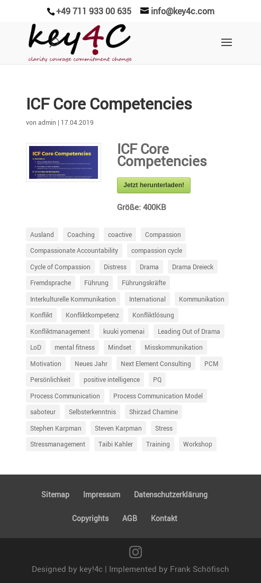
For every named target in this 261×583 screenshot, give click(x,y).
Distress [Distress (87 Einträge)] (115, 266)
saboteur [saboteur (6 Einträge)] (43, 411)
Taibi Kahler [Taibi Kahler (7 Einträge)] (115, 444)
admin (47, 122)
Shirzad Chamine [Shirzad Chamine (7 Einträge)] (153, 411)
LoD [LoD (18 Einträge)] (35, 347)
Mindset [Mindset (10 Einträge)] (119, 347)
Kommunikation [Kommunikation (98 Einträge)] (201, 299)
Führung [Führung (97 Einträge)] (96, 282)
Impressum (101, 494)
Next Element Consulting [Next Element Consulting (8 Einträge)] (156, 363)
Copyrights (90, 518)
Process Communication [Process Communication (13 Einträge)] (65, 395)
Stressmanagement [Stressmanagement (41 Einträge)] (57, 444)
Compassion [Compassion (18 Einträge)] (163, 234)
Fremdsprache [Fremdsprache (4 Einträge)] (50, 282)
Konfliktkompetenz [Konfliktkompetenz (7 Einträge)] (92, 315)
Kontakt (164, 518)
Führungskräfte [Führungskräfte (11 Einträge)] (144, 282)
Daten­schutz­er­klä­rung (171, 494)
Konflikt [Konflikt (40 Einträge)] (41, 315)
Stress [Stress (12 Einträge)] (164, 428)
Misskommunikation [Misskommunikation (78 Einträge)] (174, 347)
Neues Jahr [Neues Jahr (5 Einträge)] (91, 363)
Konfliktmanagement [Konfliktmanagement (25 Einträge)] (60, 331)
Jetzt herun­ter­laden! (153, 185)
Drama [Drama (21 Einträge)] (149, 266)
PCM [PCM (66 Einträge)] (211, 363)
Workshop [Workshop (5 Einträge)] (197, 444)
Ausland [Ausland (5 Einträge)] (42, 234)
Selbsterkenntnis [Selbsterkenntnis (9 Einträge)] (92, 411)
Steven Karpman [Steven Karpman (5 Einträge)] (118, 428)
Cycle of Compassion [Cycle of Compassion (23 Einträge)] (60, 266)
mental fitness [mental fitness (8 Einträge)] (75, 347)
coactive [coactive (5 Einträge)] (120, 234)
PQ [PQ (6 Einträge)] (157, 379)
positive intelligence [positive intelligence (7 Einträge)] (112, 379)
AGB (129, 518)
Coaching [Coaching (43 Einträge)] (81, 234)
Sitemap (55, 494)
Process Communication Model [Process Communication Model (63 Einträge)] (158, 395)
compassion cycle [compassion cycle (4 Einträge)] (156, 250)
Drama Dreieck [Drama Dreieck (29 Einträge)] (192, 266)
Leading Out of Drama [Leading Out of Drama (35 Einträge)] (189, 331)
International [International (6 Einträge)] (147, 299)
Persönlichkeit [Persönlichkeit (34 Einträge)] (50, 379)
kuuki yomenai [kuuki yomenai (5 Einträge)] (124, 331)
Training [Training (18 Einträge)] (158, 444)
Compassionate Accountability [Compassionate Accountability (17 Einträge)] (74, 250)
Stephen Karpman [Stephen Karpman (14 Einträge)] (56, 428)
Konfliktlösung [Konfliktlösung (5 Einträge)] (153, 315)
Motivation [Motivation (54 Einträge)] (45, 363)
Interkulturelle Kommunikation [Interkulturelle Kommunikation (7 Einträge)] (73, 299)
